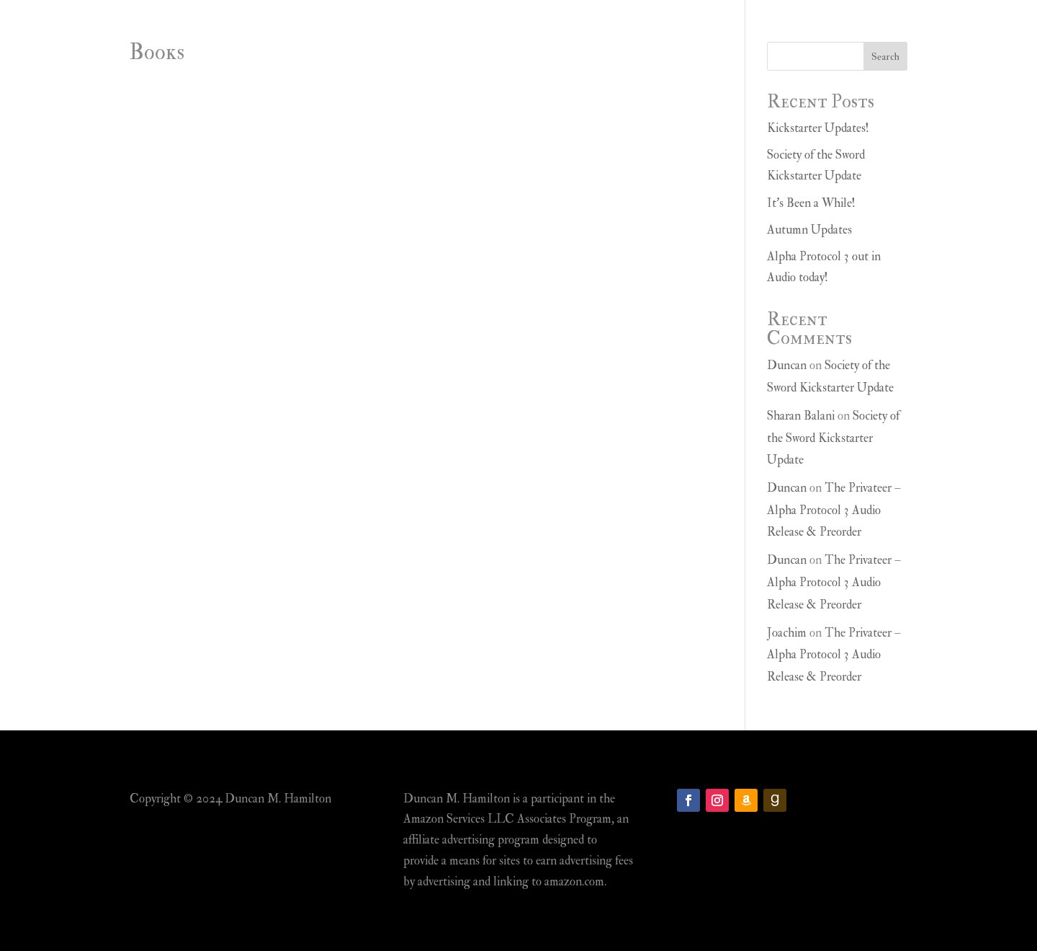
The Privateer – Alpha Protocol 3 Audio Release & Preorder (834, 509)
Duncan (787, 365)
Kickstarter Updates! (818, 128)
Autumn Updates (809, 229)
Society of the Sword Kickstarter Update (833, 437)
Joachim (787, 632)
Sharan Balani (801, 415)
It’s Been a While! (811, 203)
